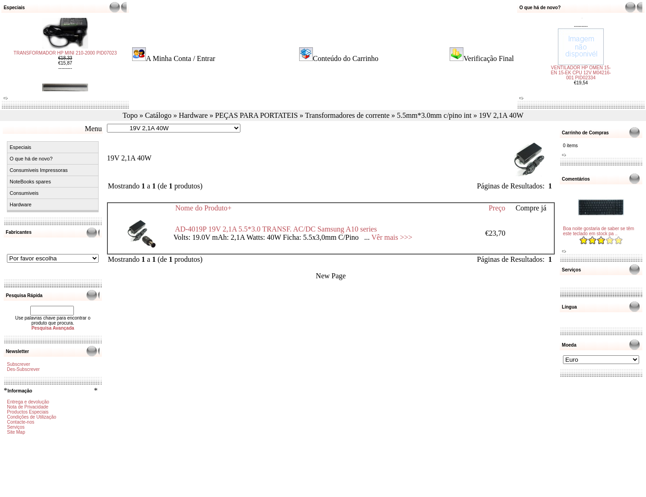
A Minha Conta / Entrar (180, 58)
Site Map (16, 432)
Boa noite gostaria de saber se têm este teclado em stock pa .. (598, 231)
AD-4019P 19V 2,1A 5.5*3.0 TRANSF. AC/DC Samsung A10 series (276, 229)
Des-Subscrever (23, 369)
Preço (497, 208)
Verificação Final (488, 58)
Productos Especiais (28, 411)
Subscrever (18, 364)
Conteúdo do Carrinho (346, 58)
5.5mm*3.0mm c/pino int (434, 115)
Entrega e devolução (28, 401)
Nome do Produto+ (203, 208)
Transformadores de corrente (347, 115)
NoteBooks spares (30, 181)
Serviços (15, 427)
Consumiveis (24, 193)
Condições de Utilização (31, 417)
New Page (330, 276)
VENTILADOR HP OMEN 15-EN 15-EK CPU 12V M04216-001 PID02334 (581, 60)
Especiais (20, 147)
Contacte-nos (20, 422)
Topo (130, 115)
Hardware (193, 115)
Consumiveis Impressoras (39, 170)
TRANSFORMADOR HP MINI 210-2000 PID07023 (65, 65)
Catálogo (158, 115)
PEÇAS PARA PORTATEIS (256, 115)
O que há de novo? (31, 158)
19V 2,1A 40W (501, 115)
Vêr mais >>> (392, 237)
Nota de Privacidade (27, 406)
